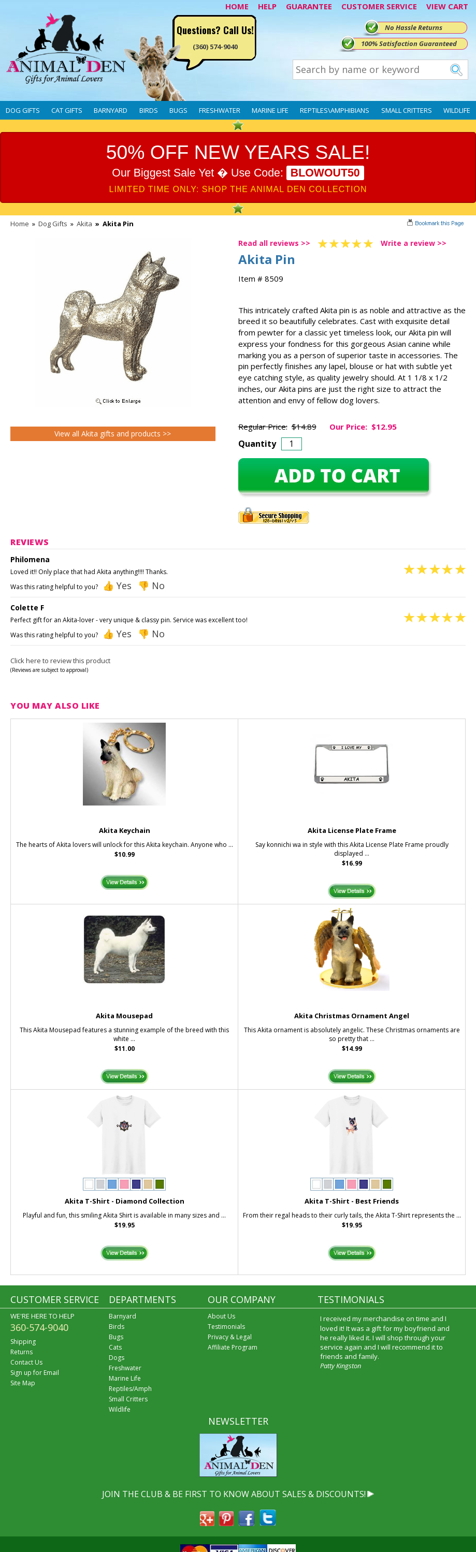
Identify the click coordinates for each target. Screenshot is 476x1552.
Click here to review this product (60, 660)
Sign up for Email (34, 1372)
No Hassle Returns (413, 27)
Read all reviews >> (274, 243)
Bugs (178, 110)
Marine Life (270, 110)
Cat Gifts (66, 110)
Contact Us (26, 1362)
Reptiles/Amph (130, 1388)
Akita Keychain (124, 830)
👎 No (151, 585)
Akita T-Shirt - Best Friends (352, 1201)
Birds (148, 110)
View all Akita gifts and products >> (112, 433)
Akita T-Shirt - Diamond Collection (124, 1201)
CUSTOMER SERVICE (379, 6)
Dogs (116, 1357)
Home (19, 223)
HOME (237, 6)
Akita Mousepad (124, 1015)
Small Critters (406, 110)
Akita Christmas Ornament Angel (351, 1015)
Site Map (22, 1383)
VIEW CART (447, 6)
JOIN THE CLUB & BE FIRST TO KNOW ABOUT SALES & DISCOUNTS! (234, 1494)
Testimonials (226, 1326)
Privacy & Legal (230, 1337)
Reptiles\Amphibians (334, 110)
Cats (115, 1347)
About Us (221, 1316)
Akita (84, 223)
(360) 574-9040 (215, 46)
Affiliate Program (232, 1347)
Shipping (23, 1341)
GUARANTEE (309, 6)
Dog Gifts (23, 110)
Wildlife (456, 110)
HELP (267, 6)
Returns (21, 1352)
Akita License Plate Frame (352, 830)
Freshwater (219, 110)
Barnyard (110, 110)
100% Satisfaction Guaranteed (409, 43)
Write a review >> (413, 243)
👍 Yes (117, 585)
